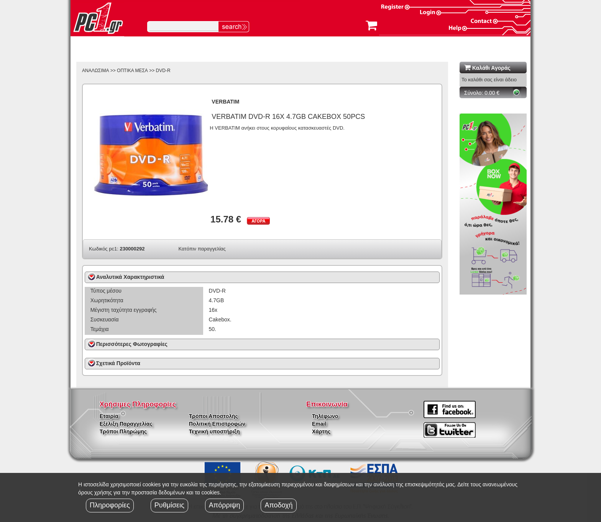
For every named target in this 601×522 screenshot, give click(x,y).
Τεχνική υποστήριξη (214, 431)
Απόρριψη (224, 505)
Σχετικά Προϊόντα (118, 363)
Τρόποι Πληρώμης (123, 431)
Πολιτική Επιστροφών (217, 424)
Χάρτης (321, 431)
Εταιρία (109, 416)
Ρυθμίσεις (169, 505)
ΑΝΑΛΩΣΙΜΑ (95, 70)
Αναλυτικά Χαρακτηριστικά (130, 277)
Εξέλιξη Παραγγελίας (126, 424)
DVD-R (163, 70)
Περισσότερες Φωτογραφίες (131, 344)
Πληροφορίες (110, 505)
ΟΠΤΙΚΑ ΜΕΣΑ (132, 70)
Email (319, 424)
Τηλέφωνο (325, 416)
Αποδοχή (278, 505)
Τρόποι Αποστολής (213, 416)
